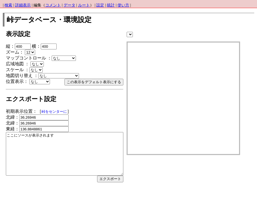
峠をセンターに (54, 112)
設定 (100, 5)
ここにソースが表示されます (71, 158)
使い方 (123, 5)
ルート (84, 5)
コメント (53, 5)
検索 (8, 5)
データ (69, 5)
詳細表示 (23, 5)
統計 (111, 5)
